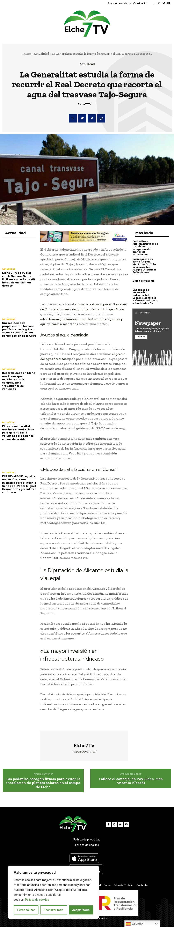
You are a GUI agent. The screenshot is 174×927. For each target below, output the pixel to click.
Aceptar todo (81, 910)
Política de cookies (37, 899)
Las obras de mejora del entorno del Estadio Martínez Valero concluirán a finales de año (144, 296)
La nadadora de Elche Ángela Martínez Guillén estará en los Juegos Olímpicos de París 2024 (144, 265)
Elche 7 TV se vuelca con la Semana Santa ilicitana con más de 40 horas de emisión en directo (18, 279)
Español (134, 923)
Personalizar (26, 910)
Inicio (26, 53)
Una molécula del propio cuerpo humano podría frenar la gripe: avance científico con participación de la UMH (19, 329)
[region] (53, 892)
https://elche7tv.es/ (84, 751)
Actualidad (41, 53)
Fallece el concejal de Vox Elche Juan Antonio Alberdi (131, 781)
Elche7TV (84, 104)
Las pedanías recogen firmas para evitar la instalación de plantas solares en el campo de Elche (43, 783)
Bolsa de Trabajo (143, 280)
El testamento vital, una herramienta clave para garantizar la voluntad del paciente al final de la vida (18, 432)
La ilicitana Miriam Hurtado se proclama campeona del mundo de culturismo (145, 247)
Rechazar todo (54, 910)
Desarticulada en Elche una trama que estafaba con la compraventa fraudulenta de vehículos (18, 381)
